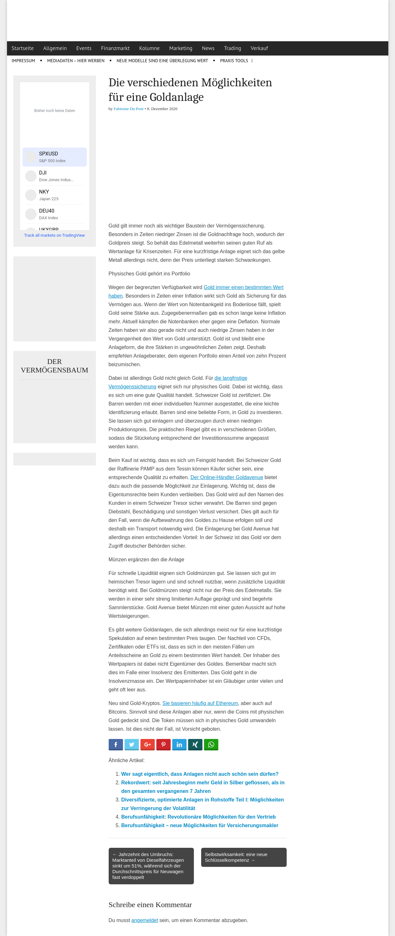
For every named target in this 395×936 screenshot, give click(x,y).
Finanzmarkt (115, 48)
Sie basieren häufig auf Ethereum (200, 703)
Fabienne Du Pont (129, 108)
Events (84, 48)
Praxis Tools (234, 60)
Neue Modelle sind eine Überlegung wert (162, 60)
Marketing (181, 48)
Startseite (23, 48)
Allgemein (55, 48)
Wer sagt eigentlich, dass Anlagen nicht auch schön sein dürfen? (200, 774)
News (208, 48)
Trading (232, 48)
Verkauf (259, 48)
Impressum (23, 60)
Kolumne (149, 48)
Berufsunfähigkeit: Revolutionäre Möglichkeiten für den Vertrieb (198, 817)
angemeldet (145, 920)
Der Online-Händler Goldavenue (226, 477)
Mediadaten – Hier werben (76, 60)
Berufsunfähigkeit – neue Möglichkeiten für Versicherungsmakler (199, 825)
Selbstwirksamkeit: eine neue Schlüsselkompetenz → (236, 857)
